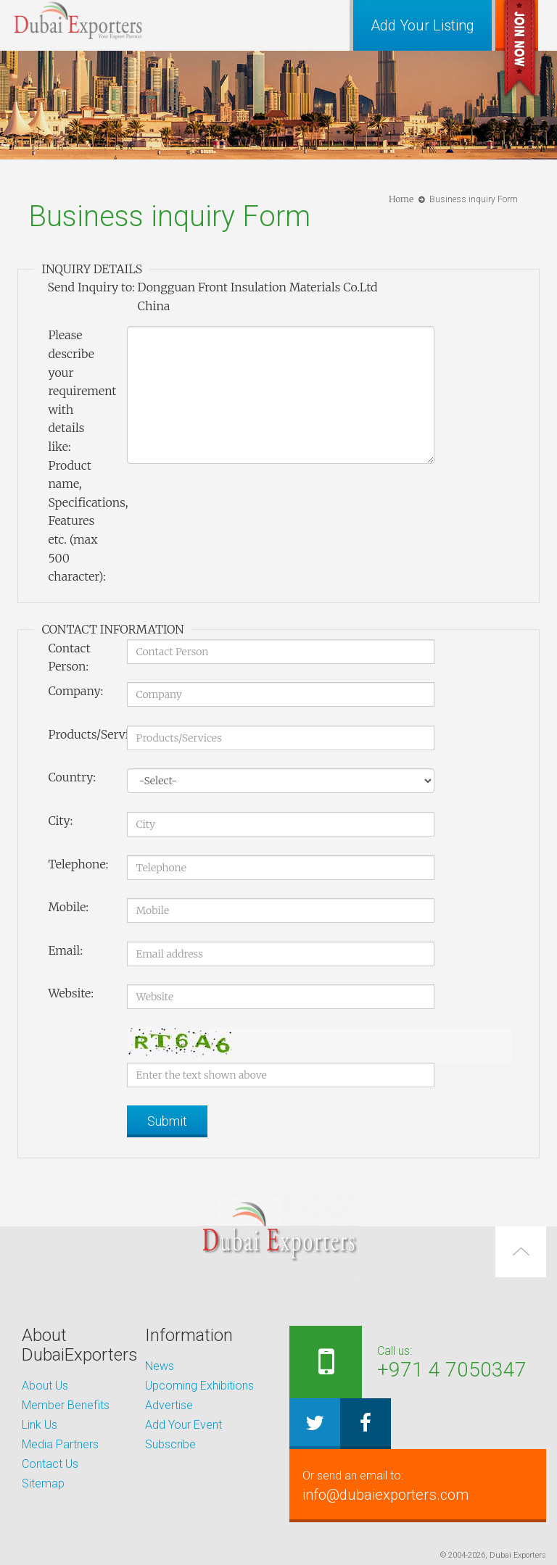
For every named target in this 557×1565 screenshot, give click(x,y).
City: (60, 820)
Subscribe (170, 1444)
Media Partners (60, 1444)
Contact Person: (69, 657)
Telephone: (78, 864)
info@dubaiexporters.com (417, 1485)
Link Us (39, 1425)
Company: (75, 691)
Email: (65, 950)
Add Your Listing (422, 25)
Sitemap (43, 1483)
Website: (71, 993)
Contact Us (50, 1464)
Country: (72, 777)
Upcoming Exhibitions (199, 1385)
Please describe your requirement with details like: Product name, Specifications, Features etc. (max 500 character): (81, 456)
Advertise (169, 1405)
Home (401, 199)
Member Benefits (66, 1405)
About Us (45, 1385)
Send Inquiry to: (90, 287)
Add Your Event (183, 1425)
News (159, 1366)
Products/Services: (81, 734)
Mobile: (68, 907)
